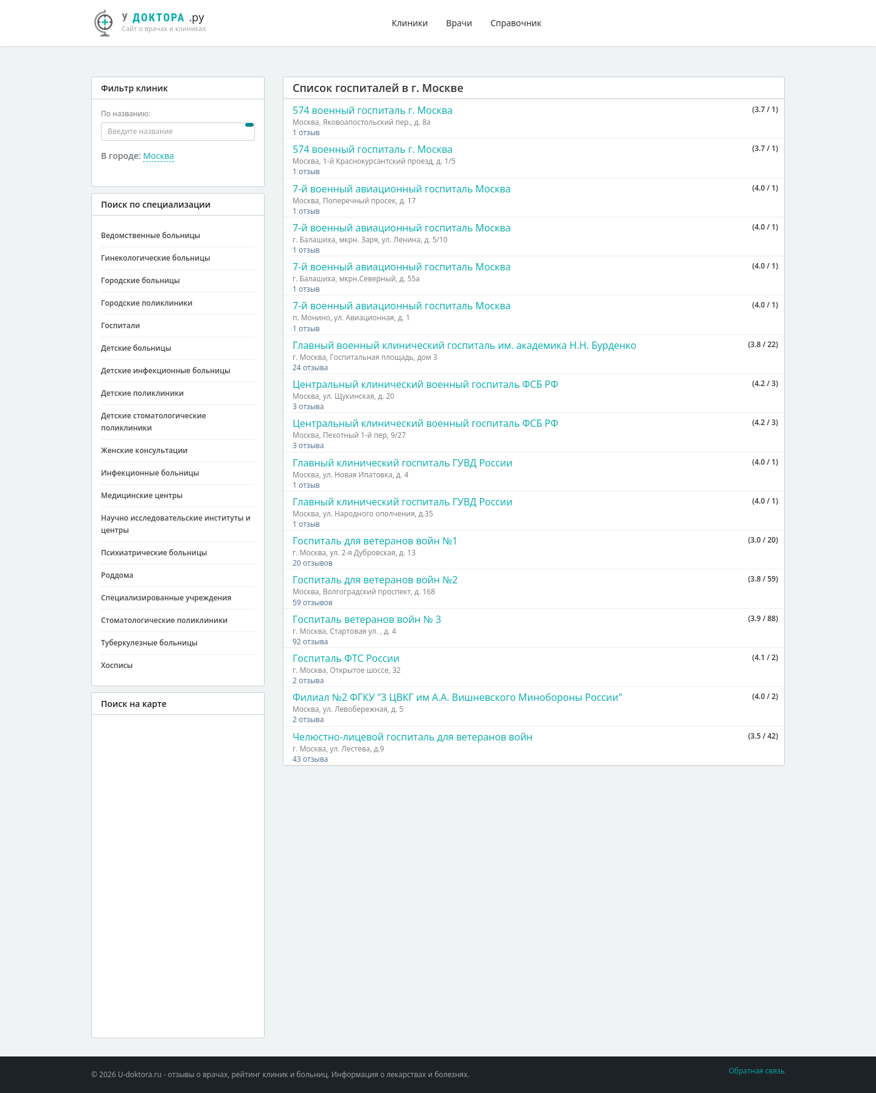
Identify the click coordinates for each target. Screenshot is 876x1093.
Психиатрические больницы (154, 552)
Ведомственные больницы (150, 235)
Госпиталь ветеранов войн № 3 (367, 619)
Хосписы (117, 665)
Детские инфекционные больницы (166, 370)
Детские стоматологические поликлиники (153, 421)
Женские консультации (144, 450)
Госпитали (120, 325)
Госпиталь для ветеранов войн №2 (375, 579)
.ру (155, 21)
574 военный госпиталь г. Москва (373, 110)
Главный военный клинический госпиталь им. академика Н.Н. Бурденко (464, 345)
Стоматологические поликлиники (164, 620)
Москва (158, 155)
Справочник (515, 23)
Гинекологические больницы (155, 258)
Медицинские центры (141, 495)
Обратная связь (757, 1071)
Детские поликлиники (142, 393)
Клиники (410, 23)
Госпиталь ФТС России (346, 658)
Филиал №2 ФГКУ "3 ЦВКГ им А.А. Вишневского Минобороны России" (457, 697)
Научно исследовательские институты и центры (176, 524)
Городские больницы (140, 280)
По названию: (125, 113)
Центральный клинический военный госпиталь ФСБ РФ (425, 384)
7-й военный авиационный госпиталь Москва (402, 188)
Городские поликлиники (147, 303)
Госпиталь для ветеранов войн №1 (375, 540)
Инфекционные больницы (150, 473)
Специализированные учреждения (166, 597)
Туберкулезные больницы (149, 643)
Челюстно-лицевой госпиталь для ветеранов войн (412, 736)
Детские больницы (136, 348)
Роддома (117, 575)
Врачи (459, 23)
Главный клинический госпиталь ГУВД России (402, 462)
